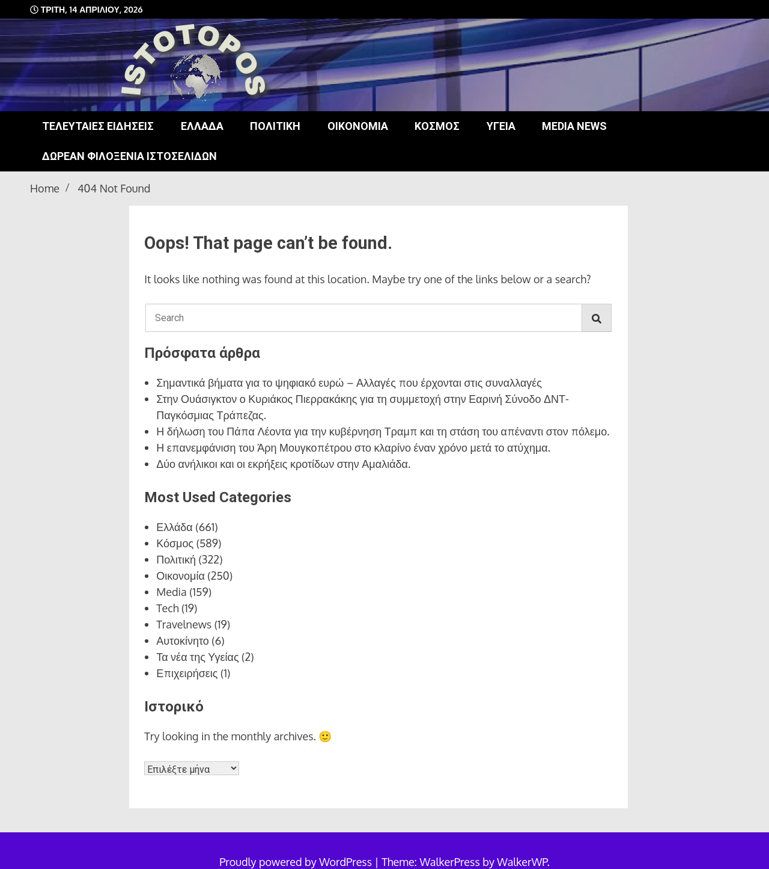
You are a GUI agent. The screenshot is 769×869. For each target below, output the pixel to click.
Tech (167, 608)
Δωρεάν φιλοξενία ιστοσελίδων (129, 156)
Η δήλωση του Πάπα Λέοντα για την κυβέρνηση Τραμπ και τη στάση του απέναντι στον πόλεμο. (382, 431)
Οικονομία (357, 126)
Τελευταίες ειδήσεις (98, 126)
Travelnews (183, 624)
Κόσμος (437, 126)
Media (171, 591)
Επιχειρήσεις (186, 673)
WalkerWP (522, 861)
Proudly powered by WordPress (296, 861)
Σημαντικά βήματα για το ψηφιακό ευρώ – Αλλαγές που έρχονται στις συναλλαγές (349, 382)
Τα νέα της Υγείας (197, 656)
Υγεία (501, 126)
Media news (574, 126)
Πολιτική (275, 126)
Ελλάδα (202, 126)
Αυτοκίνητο (182, 640)
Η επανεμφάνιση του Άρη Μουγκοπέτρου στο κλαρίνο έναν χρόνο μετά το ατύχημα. (353, 447)
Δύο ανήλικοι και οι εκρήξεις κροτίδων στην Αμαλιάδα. (283, 463)
